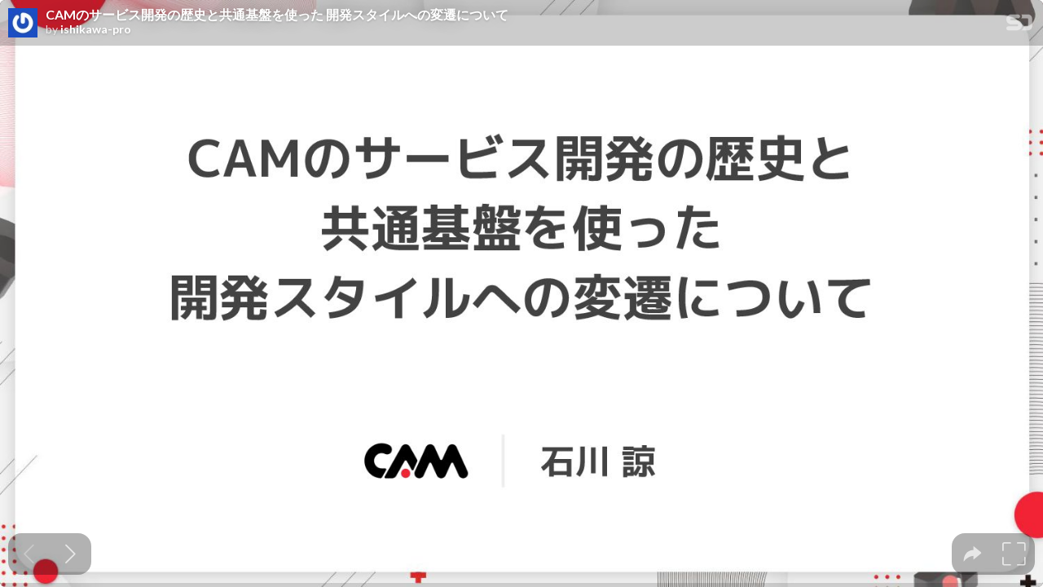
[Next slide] (70, 554)
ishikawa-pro (95, 29)
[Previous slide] (29, 554)
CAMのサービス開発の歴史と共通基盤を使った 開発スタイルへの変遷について (277, 14)
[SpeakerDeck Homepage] (1019, 25)
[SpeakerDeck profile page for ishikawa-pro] (22, 23)
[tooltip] (972, 554)
